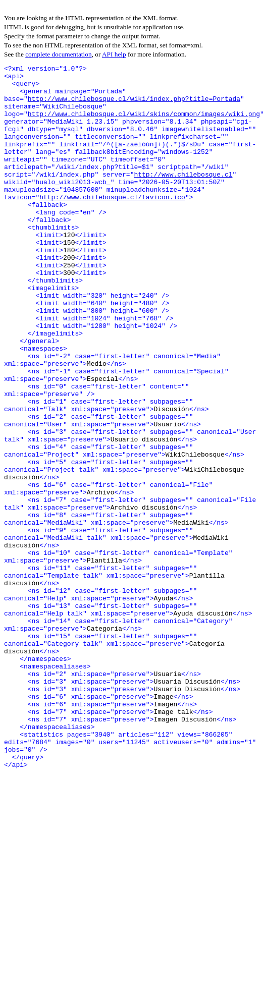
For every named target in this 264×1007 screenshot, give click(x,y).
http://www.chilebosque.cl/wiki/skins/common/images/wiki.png (144, 124)
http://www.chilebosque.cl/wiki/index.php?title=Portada (134, 105)
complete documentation (58, 54)
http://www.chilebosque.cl (84, 196)
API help (114, 54)
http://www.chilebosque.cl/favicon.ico (112, 224)
